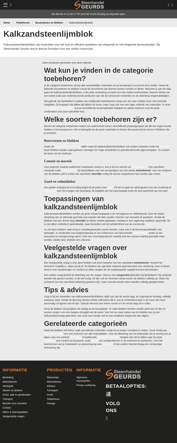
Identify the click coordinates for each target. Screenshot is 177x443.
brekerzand (50, 190)
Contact (7, 407)
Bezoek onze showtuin (15, 403)
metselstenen (140, 233)
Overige (51, 403)
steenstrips (75, 337)
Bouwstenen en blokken (49, 22)
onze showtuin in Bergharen (59, 108)
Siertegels (8, 386)
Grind (50, 394)
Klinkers (51, 386)
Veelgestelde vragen (14, 416)
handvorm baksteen (108, 337)
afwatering (49, 340)
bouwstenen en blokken (67, 146)
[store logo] (89, 5)
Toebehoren (23, 22)
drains (94, 340)
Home (7, 22)
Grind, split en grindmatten (17, 394)
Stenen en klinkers (12, 390)
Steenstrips (53, 377)
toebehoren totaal (53, 333)
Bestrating (8, 377)
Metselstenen (10, 381)
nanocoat (108, 344)
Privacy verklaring (85, 385)
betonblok (165, 146)
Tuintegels (52, 390)
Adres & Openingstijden (15, 412)
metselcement (68, 170)
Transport (8, 399)
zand (110, 187)
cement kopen (139, 167)
